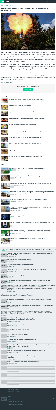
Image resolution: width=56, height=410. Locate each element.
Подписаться (28, 89)
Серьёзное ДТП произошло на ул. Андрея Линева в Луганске (27, 168)
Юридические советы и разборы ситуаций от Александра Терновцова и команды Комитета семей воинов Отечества (30, 231)
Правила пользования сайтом (15, 404)
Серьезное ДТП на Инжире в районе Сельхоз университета (27, 176)
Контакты (10, 396)
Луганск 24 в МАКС (22, 295)
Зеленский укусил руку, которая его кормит (22, 215)
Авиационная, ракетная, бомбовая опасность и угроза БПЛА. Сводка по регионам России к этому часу (30, 207)
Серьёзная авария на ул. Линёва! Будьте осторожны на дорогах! (28, 199)
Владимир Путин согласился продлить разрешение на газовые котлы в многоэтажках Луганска (30, 184)
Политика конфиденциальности (15, 401)
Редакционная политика (14, 399)
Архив (9, 407)
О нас (9, 393)
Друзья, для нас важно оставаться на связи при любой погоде (28, 238)
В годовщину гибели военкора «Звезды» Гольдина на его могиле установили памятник (32, 223)
